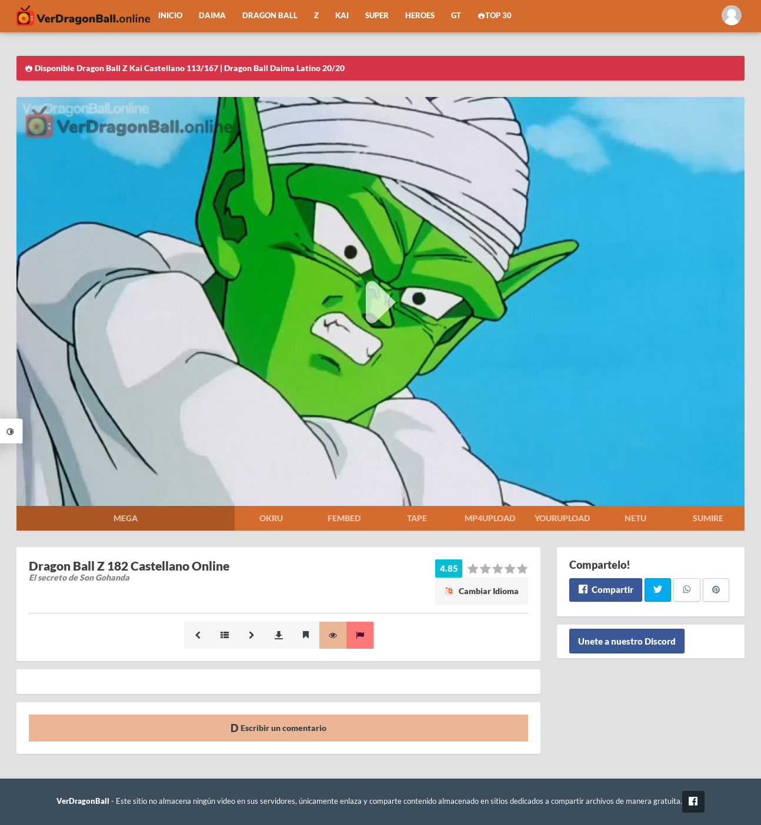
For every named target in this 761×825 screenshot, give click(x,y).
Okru (271, 518)
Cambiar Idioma (482, 591)
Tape (417, 518)
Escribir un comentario (278, 728)
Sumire (708, 518)
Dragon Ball (270, 15)
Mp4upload (490, 518)
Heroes (420, 15)
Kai (342, 15)
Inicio (170, 15)
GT (456, 15)
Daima (212, 15)
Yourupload (562, 518)
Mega (126, 518)
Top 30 (495, 15)
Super (377, 15)
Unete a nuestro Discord (627, 641)
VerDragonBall (82, 801)
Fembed (344, 518)
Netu (635, 518)
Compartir (605, 589)
